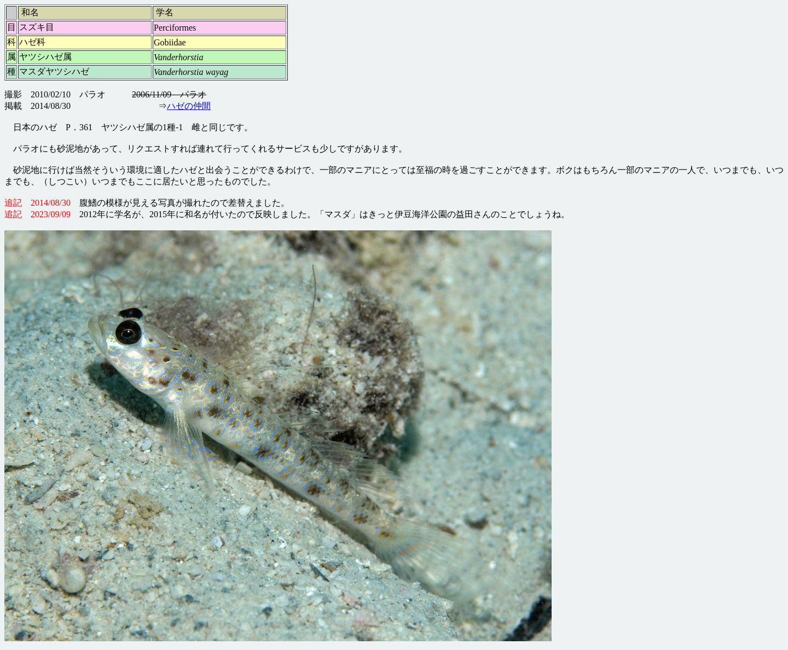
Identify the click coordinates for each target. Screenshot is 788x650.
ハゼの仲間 (189, 106)
